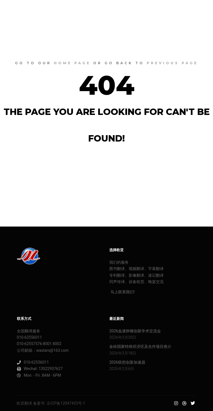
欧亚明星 (25, 10)
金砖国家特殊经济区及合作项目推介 (140, 346)
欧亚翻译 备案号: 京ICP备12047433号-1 (51, 403)
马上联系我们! (122, 292)
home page (72, 63)
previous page (172, 63)
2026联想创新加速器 (127, 362)
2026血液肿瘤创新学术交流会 (135, 331)
